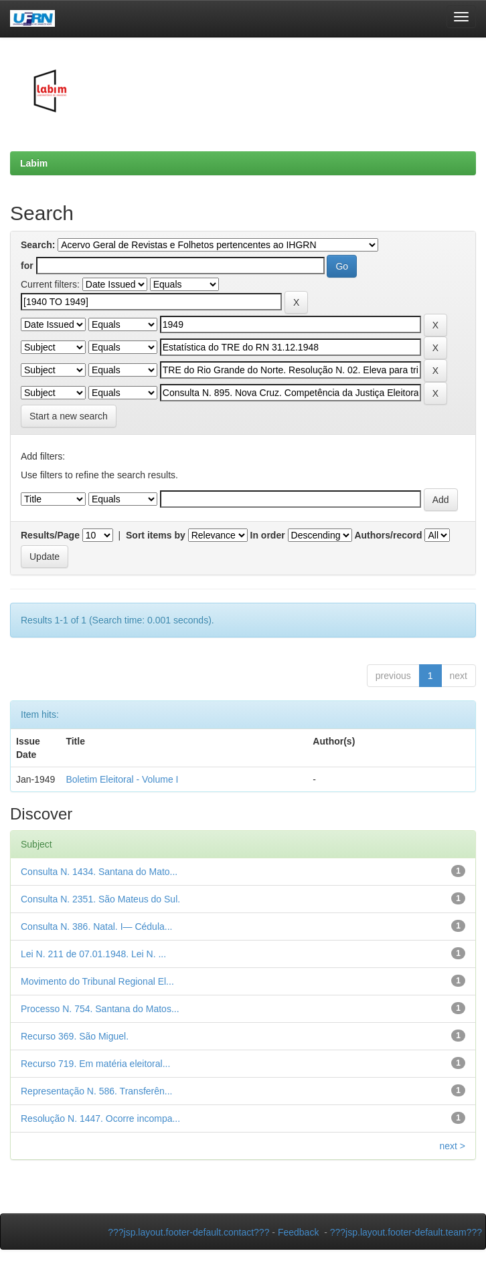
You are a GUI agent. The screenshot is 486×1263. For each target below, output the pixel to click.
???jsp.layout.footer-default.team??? (406, 1232)
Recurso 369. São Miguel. (75, 1036)
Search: (38, 244)
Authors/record (388, 535)
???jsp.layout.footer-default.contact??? (188, 1232)
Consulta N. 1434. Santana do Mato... (99, 871)
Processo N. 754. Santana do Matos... (100, 1008)
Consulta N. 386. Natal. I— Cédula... (96, 926)
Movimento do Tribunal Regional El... (97, 981)
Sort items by (155, 535)
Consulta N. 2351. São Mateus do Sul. (100, 899)
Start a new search (68, 416)
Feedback (298, 1232)
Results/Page (50, 535)
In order (267, 535)
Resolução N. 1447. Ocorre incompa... (100, 1118)
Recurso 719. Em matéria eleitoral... (95, 1063)
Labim (34, 163)
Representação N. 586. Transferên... (96, 1091)
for (27, 265)
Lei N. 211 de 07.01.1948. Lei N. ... (93, 954)
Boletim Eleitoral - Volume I (122, 779)
